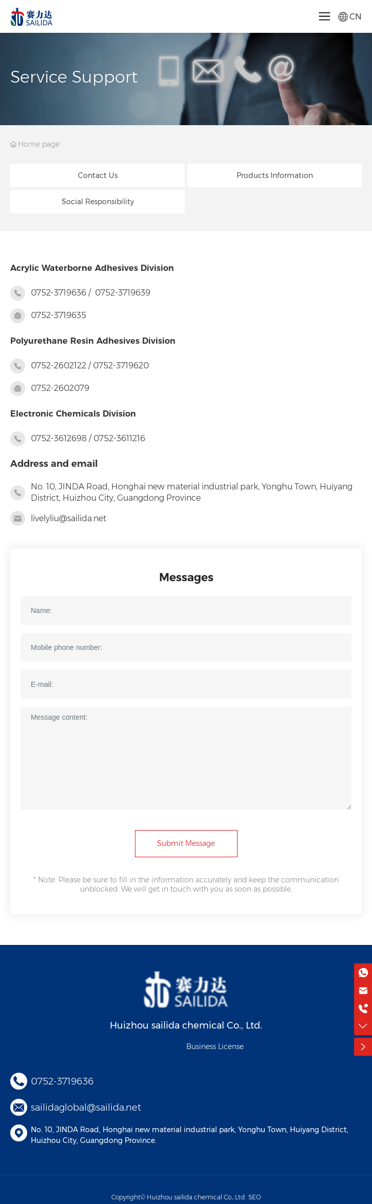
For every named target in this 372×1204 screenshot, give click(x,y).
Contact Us (98, 175)
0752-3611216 (119, 438)
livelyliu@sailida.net (68, 518)
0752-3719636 (58, 293)
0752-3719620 (121, 365)
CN (355, 17)
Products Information (275, 175)
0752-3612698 (59, 438)
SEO (254, 1197)
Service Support (74, 77)
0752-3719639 (122, 293)
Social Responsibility (98, 201)
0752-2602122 (58, 365)
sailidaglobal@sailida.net (86, 1107)
